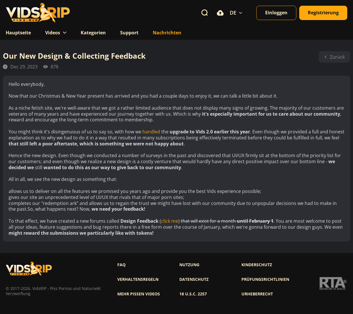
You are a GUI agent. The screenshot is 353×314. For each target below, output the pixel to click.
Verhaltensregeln (137, 279)
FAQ (121, 264)
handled (151, 132)
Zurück (334, 57)
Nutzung (189, 264)
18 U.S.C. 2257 (193, 294)
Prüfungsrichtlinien (265, 279)
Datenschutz (194, 279)
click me (169, 221)
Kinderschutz (256, 264)
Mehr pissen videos (138, 294)
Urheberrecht (257, 294)
